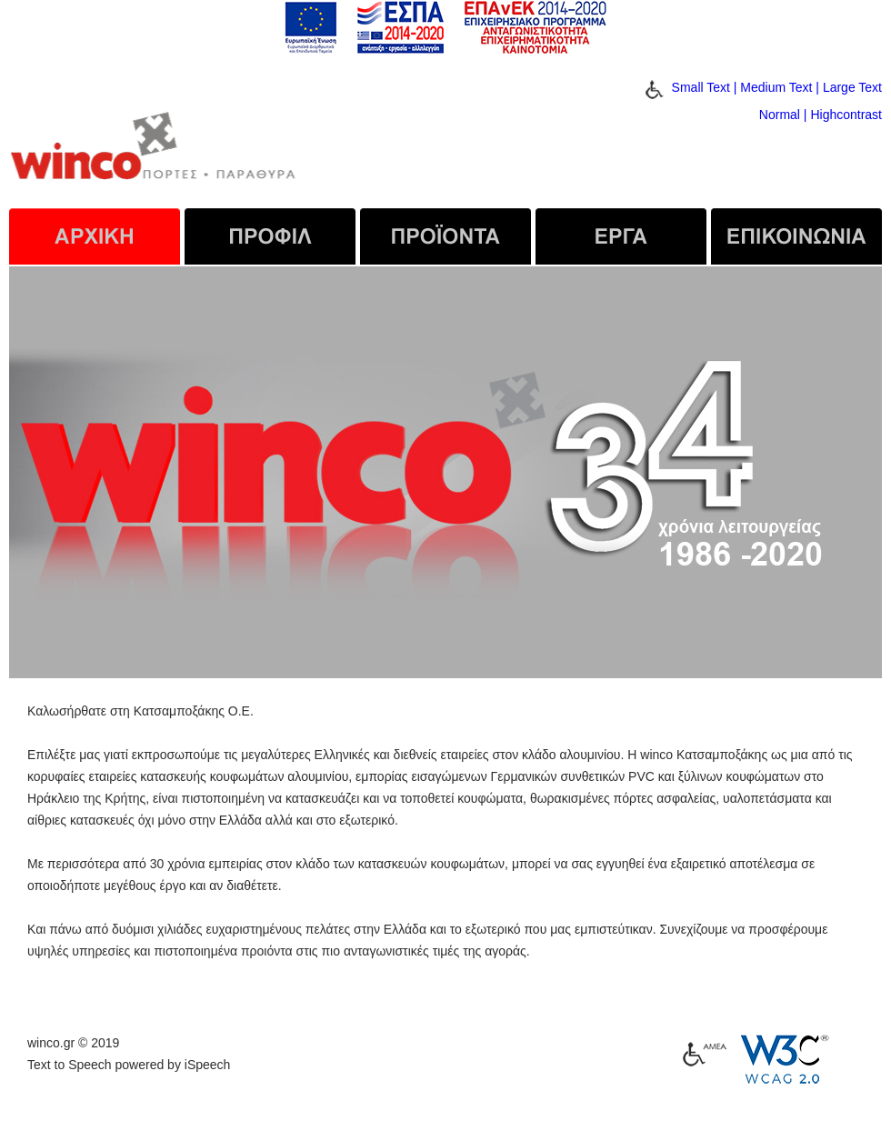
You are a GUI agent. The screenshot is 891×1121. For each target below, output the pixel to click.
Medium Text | (779, 87)
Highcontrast (846, 114)
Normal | (783, 114)
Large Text (852, 87)
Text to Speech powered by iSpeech (128, 1064)
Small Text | (704, 87)
